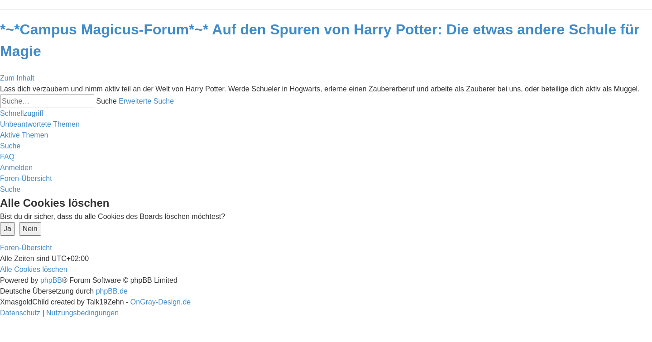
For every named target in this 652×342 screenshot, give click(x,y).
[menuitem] (40, 124)
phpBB (51, 280)
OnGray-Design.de (160, 302)
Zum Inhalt (17, 78)
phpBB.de (112, 291)
